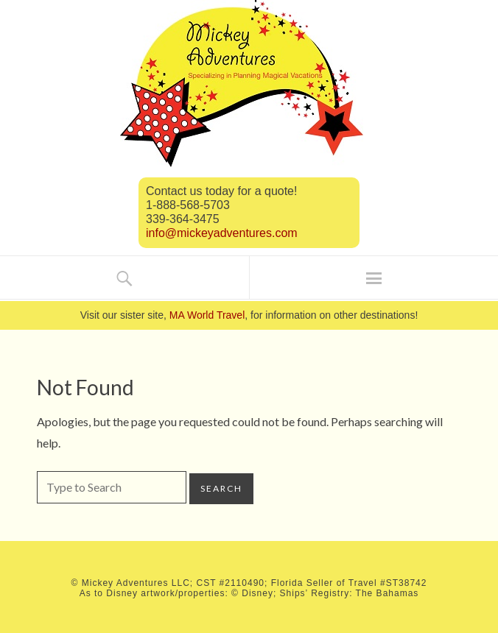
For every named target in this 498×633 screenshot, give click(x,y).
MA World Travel (207, 315)
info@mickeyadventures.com (222, 233)
